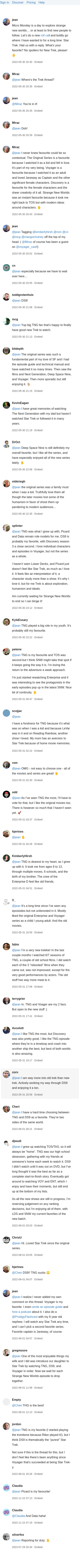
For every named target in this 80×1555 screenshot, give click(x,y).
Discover (17, 2)
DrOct (16, 442)
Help (42, 2)
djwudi (16, 1141)
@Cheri (17, 1272)
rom (14, 762)
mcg (15, 319)
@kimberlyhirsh (42, 232)
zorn (15, 1072)
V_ (14, 900)
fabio (15, 944)
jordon (16, 1424)
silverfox (18, 1534)
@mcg (16, 236)
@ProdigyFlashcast (24, 1316)
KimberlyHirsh (22, 856)
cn (13, 265)
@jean (16, 79)
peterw (16, 649)
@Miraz (17, 104)
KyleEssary (20, 619)
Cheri (15, 1106)
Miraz (15, 74)
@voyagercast (26, 246)
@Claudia (18, 1515)
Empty (16, 1399)
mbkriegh (18, 481)
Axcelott (17, 1028)
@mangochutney (32, 236)
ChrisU (16, 1237)
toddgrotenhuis (22, 294)
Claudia (17, 1485)
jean (15, 19)
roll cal (45, 35)
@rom (58, 232)
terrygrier (18, 998)
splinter (17, 525)
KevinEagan (20, 403)
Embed (38, 61)
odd (14, 792)
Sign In (4, 2)
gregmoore (19, 1350)
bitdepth (17, 348)
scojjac (17, 711)
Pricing (31, 2)
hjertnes (17, 831)
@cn (65, 232)
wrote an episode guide (47, 1306)
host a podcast (21, 1311)
